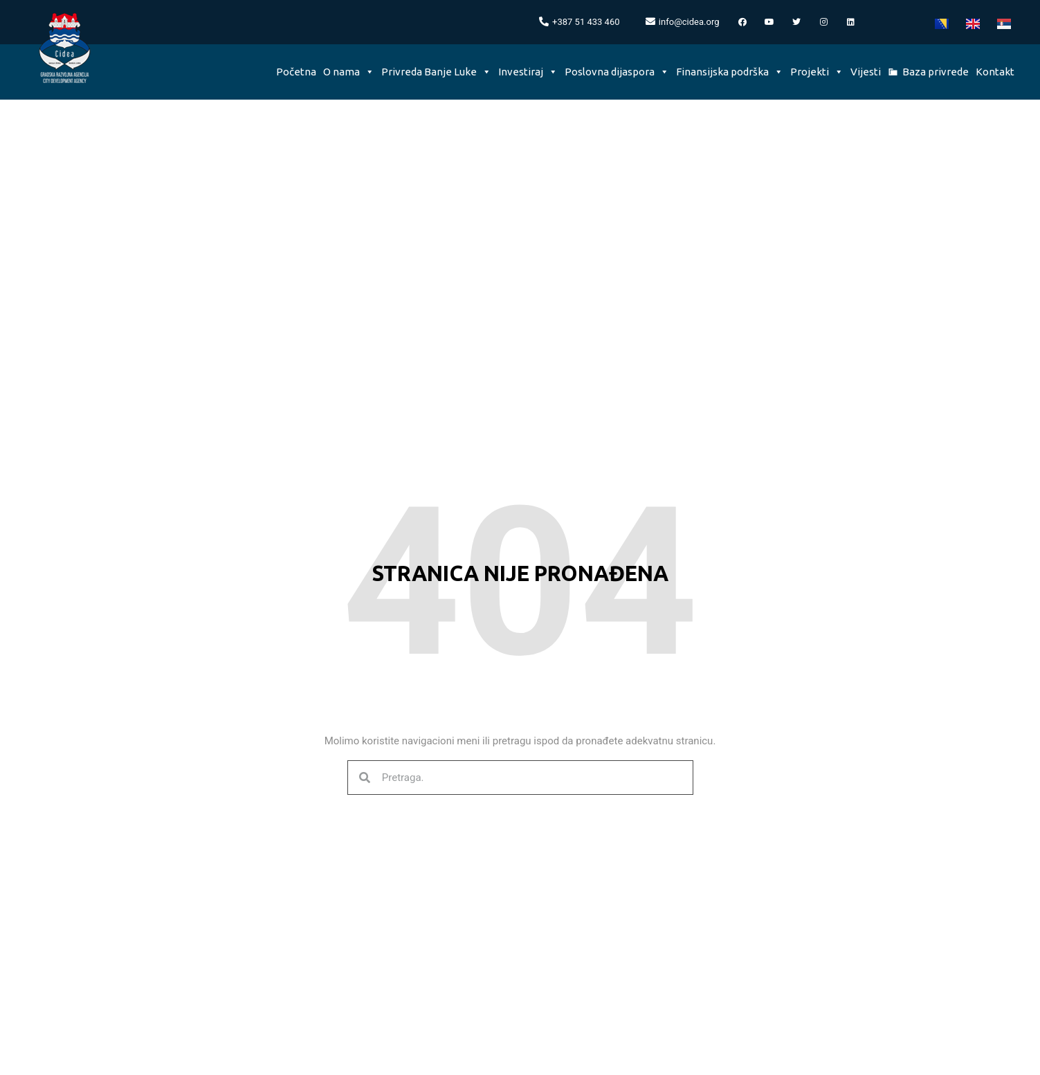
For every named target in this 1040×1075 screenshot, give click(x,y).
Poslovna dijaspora (617, 71)
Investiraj (528, 71)
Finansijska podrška (729, 71)
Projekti (816, 71)
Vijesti (865, 71)
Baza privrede (935, 71)
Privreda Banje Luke (436, 71)
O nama (348, 71)
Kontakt (995, 71)
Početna (296, 71)
